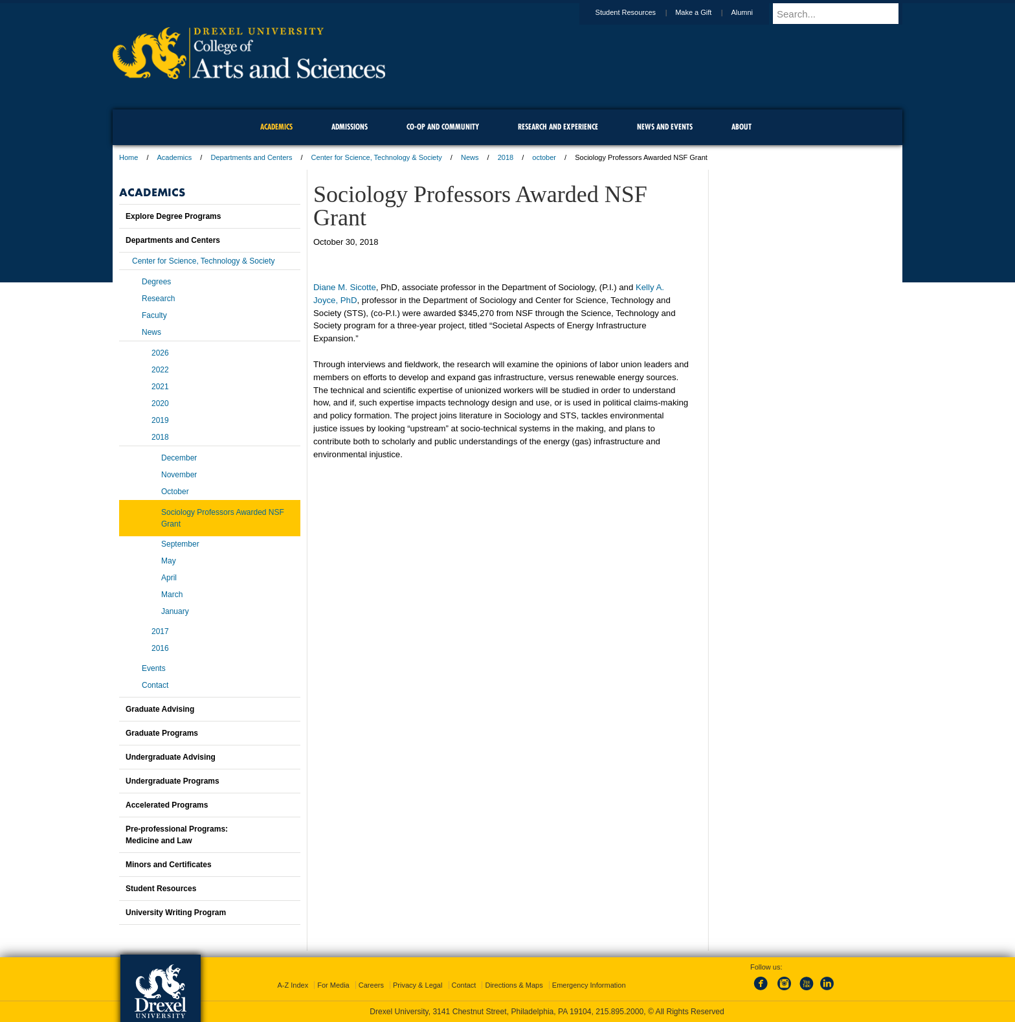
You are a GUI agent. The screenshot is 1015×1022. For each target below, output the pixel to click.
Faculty (154, 315)
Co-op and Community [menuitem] (443, 126)
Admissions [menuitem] (349, 126)
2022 (160, 369)
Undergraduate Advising (171, 757)
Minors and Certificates (169, 864)
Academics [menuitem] (276, 126)
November (179, 474)
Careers (371, 985)
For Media (333, 985)
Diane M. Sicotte (344, 287)
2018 (505, 157)
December (179, 457)
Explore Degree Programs (173, 216)
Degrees (156, 281)
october (544, 157)
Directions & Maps (513, 985)
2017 (160, 631)
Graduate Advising (160, 709)
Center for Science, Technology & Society (376, 157)
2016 (160, 648)
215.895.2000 (619, 1011)
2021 (160, 386)
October (175, 491)
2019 (160, 420)
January (175, 611)
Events (154, 668)
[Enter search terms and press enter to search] (843, 13)
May (168, 560)
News (470, 157)
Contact (155, 685)
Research (158, 298)
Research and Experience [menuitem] (558, 126)
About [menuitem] (741, 126)
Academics (174, 157)
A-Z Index (292, 985)
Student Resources (638, 12)
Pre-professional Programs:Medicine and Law (177, 834)
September (180, 544)
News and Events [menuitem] (665, 126)
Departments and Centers (251, 157)
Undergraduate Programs (172, 781)
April (169, 577)
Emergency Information (589, 985)
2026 (160, 353)
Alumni (754, 12)
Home (128, 157)
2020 (160, 403)
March (172, 594)
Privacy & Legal (417, 985)
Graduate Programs (162, 733)
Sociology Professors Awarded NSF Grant (222, 518)
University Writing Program (176, 912)
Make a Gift (705, 12)
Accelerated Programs (167, 805)
